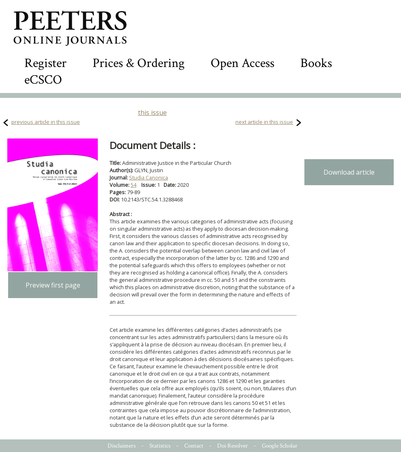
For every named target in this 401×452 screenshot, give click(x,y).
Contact (193, 446)
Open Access (242, 63)
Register (45, 63)
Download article (349, 172)
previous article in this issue (45, 121)
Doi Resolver (232, 446)
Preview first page (53, 285)
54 (133, 184)
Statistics (159, 446)
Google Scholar (280, 446)
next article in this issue (264, 121)
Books (316, 63)
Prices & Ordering (139, 63)
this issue (152, 112)
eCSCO (43, 79)
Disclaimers (122, 446)
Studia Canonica (148, 177)
